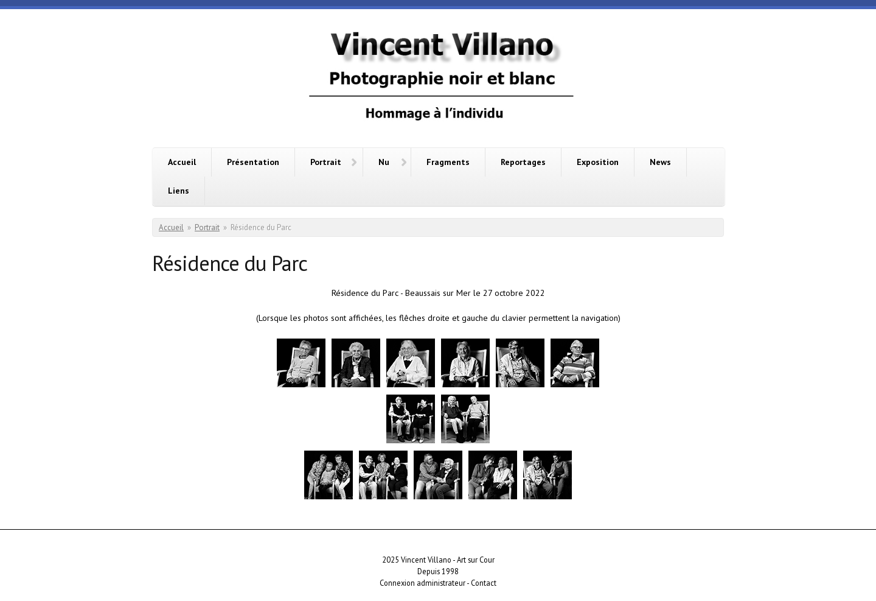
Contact (483, 583)
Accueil (182, 161)
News (660, 161)
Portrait (325, 161)
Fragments (448, 161)
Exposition (598, 161)
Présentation (253, 161)
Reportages (523, 161)
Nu (383, 161)
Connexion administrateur (422, 583)
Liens (178, 190)
